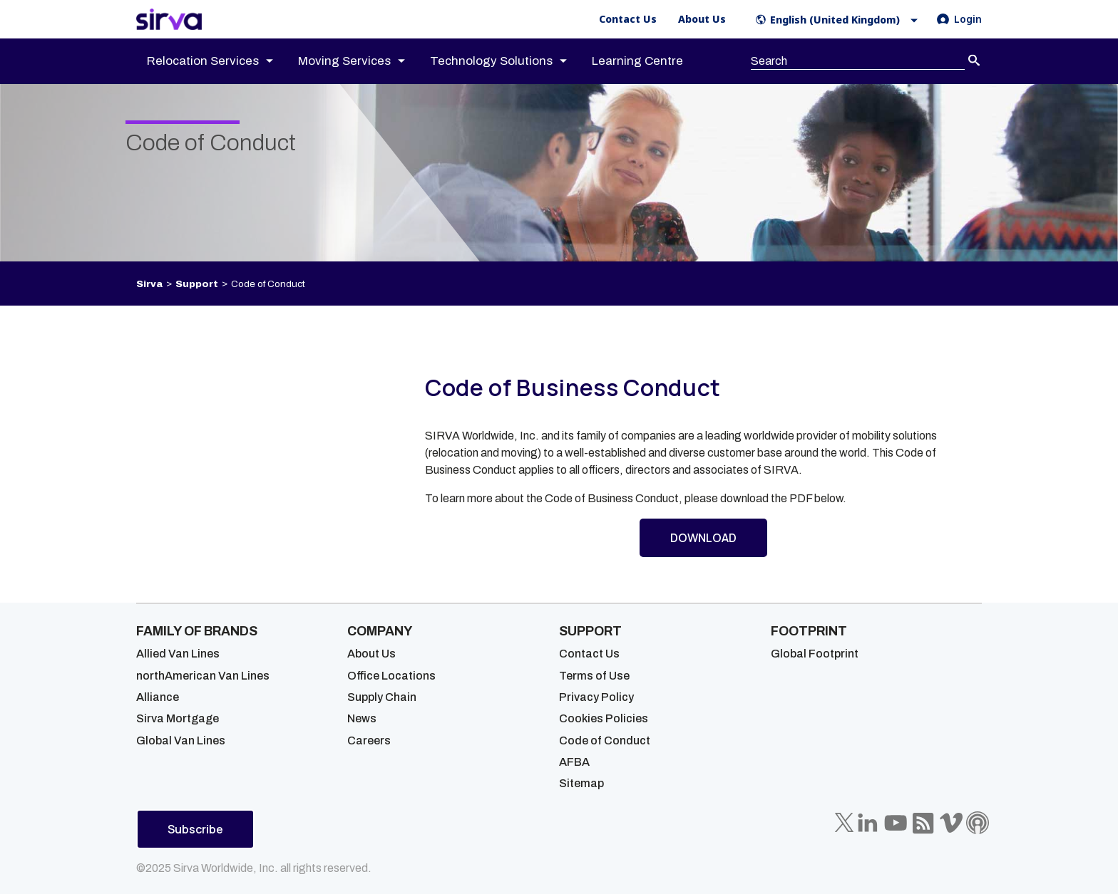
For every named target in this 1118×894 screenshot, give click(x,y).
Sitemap (581, 783)
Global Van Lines (180, 740)
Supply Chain (381, 697)
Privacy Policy (596, 697)
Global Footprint (814, 654)
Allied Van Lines (178, 654)
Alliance (157, 697)
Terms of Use (594, 676)
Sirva (149, 284)
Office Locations (391, 676)
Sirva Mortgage (177, 718)
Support (196, 284)
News (361, 718)
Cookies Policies (603, 718)
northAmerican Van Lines (203, 676)
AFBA (574, 762)
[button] (839, 19)
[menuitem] (222, 61)
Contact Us (589, 654)
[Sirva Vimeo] (951, 822)
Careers (369, 740)
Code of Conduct (604, 740)
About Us (371, 654)
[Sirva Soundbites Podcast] (977, 822)
